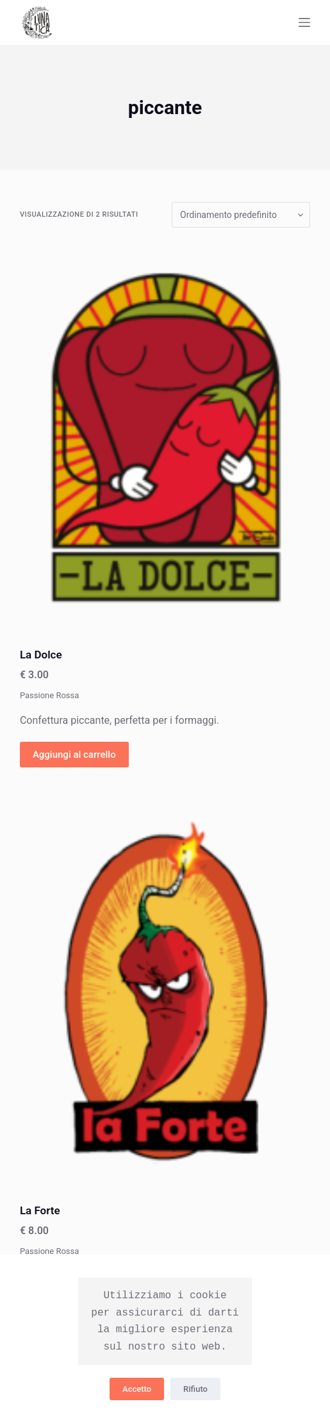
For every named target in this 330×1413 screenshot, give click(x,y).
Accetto (136, 1389)
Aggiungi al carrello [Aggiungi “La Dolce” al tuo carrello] (74, 754)
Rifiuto (195, 1389)
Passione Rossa (49, 695)
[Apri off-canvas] (304, 22)
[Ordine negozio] (241, 215)
